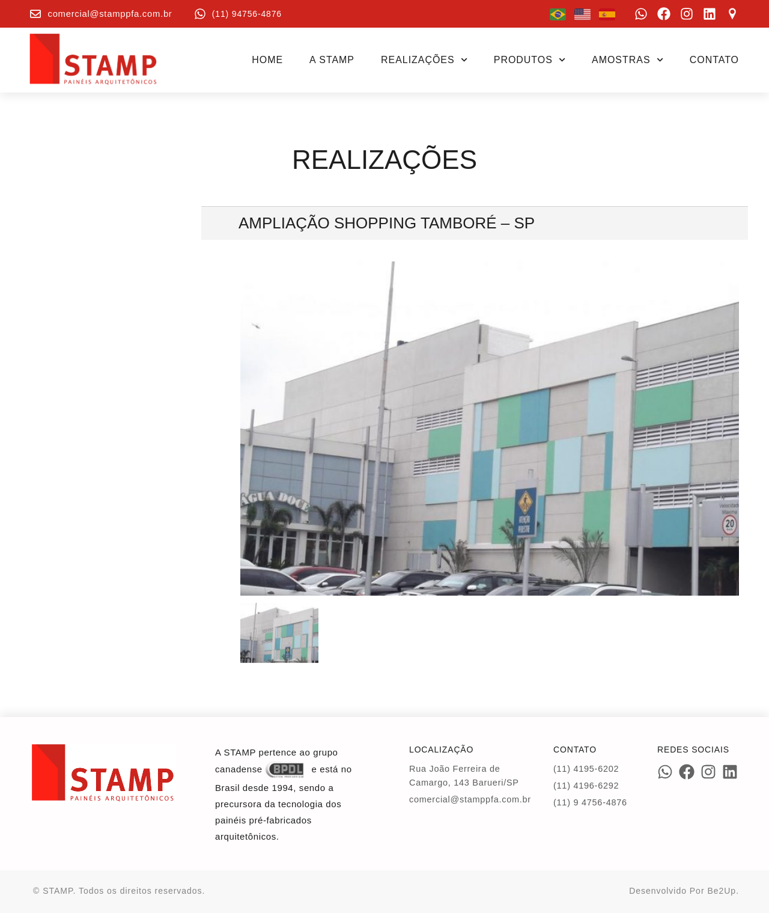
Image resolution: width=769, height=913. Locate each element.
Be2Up (721, 891)
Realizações (424, 59)
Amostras (627, 59)
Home (267, 60)
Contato (714, 60)
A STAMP (331, 60)
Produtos (529, 59)
